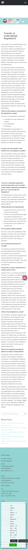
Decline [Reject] (14, 541)
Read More (13, 537)
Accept (13, 545)
